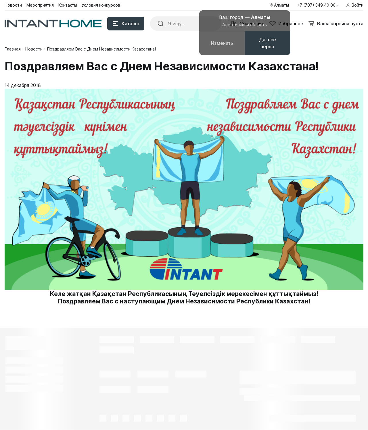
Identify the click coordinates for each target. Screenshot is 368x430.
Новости (34, 49)
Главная (13, 49)
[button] (318, 5)
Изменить (222, 43)
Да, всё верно (267, 43)
